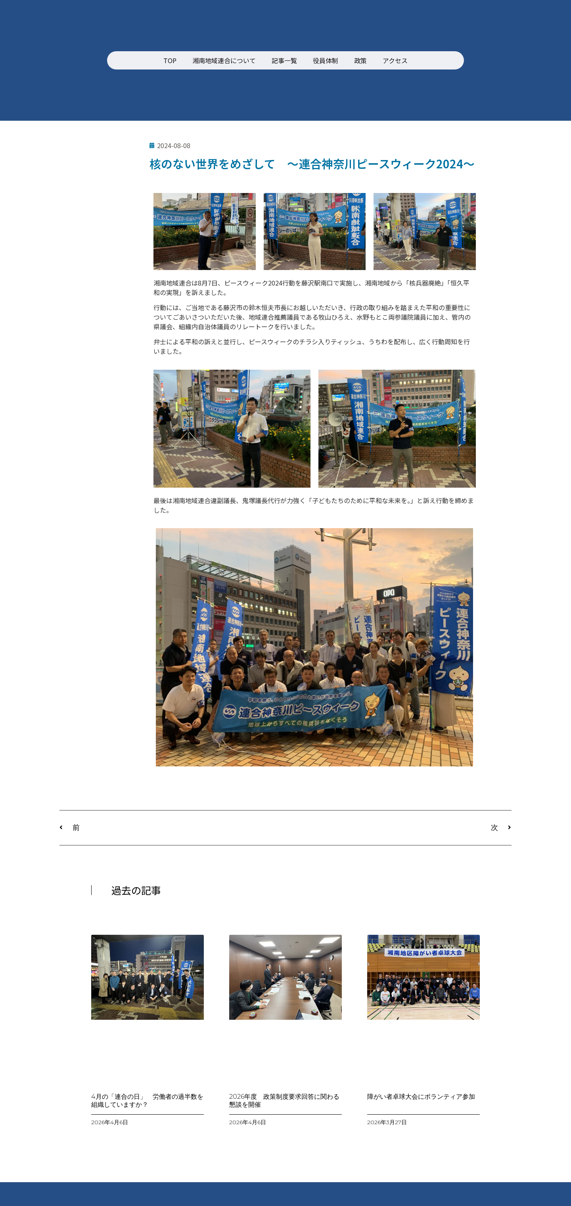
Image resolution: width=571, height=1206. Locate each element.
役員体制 (325, 60)
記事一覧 (284, 60)
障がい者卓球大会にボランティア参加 (421, 1096)
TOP (169, 60)
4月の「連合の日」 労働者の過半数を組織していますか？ (147, 1100)
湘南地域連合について (224, 60)
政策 (360, 60)
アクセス (395, 60)
